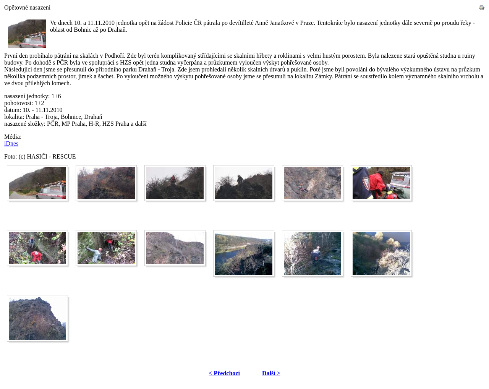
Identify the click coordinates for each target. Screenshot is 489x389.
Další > (271, 373)
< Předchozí (224, 373)
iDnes (11, 143)
